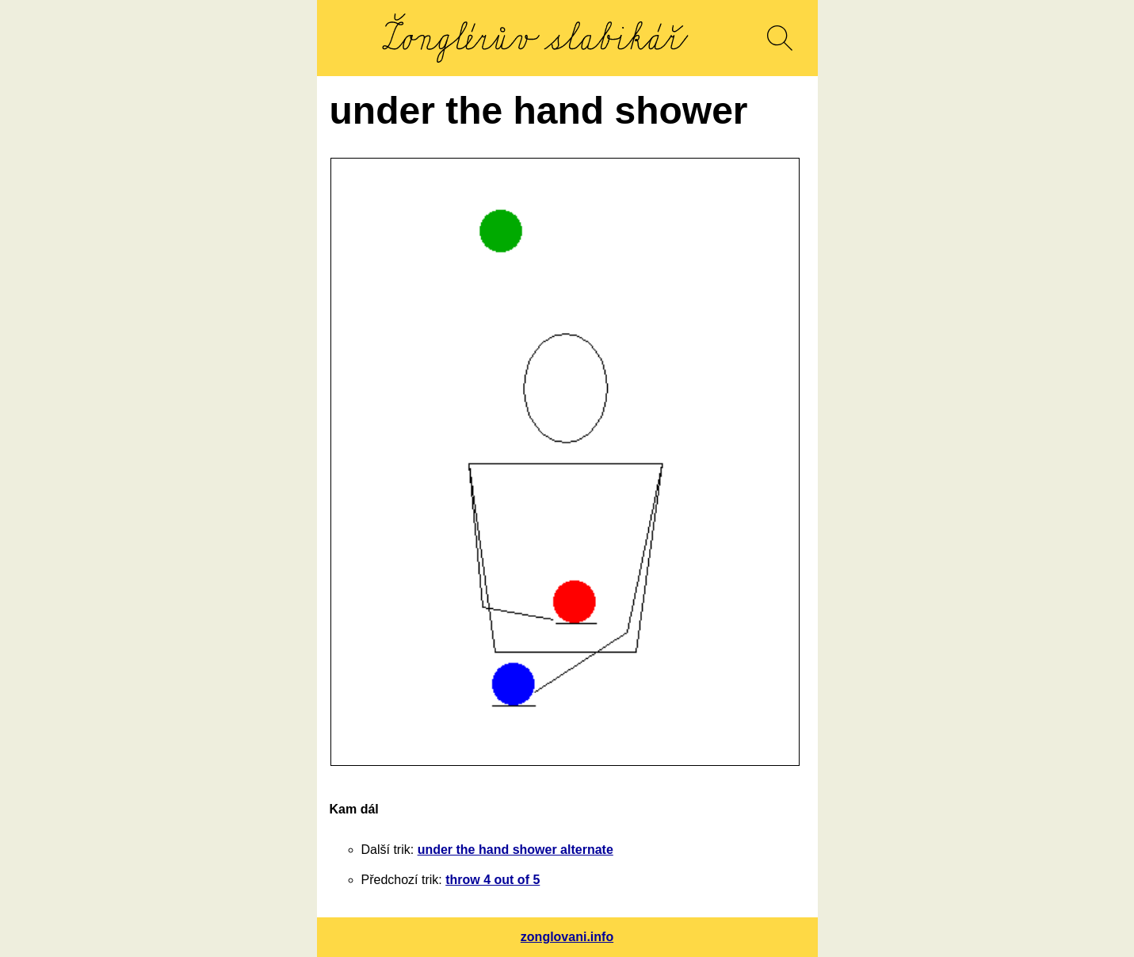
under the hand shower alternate (515, 849)
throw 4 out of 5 (492, 879)
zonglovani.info (567, 937)
